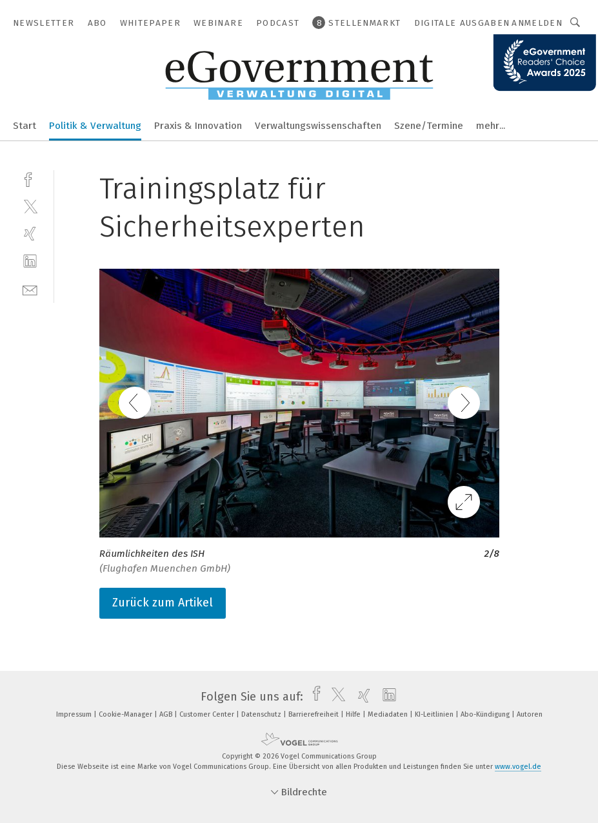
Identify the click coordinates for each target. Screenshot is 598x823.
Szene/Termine (428, 125)
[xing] (30, 234)
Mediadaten (389, 714)
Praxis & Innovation (198, 125)
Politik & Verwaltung (95, 125)
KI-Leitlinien (435, 714)
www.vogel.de (518, 766)
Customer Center (207, 714)
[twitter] (30, 206)
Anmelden (537, 22)
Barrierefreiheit (314, 714)
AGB (166, 714)
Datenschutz (262, 714)
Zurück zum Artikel (162, 602)
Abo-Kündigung (486, 714)
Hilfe (354, 714)
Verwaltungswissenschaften (318, 125)
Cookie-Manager (126, 714)
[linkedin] (30, 261)
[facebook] (30, 178)
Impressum (75, 714)
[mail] (30, 289)
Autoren (530, 714)
